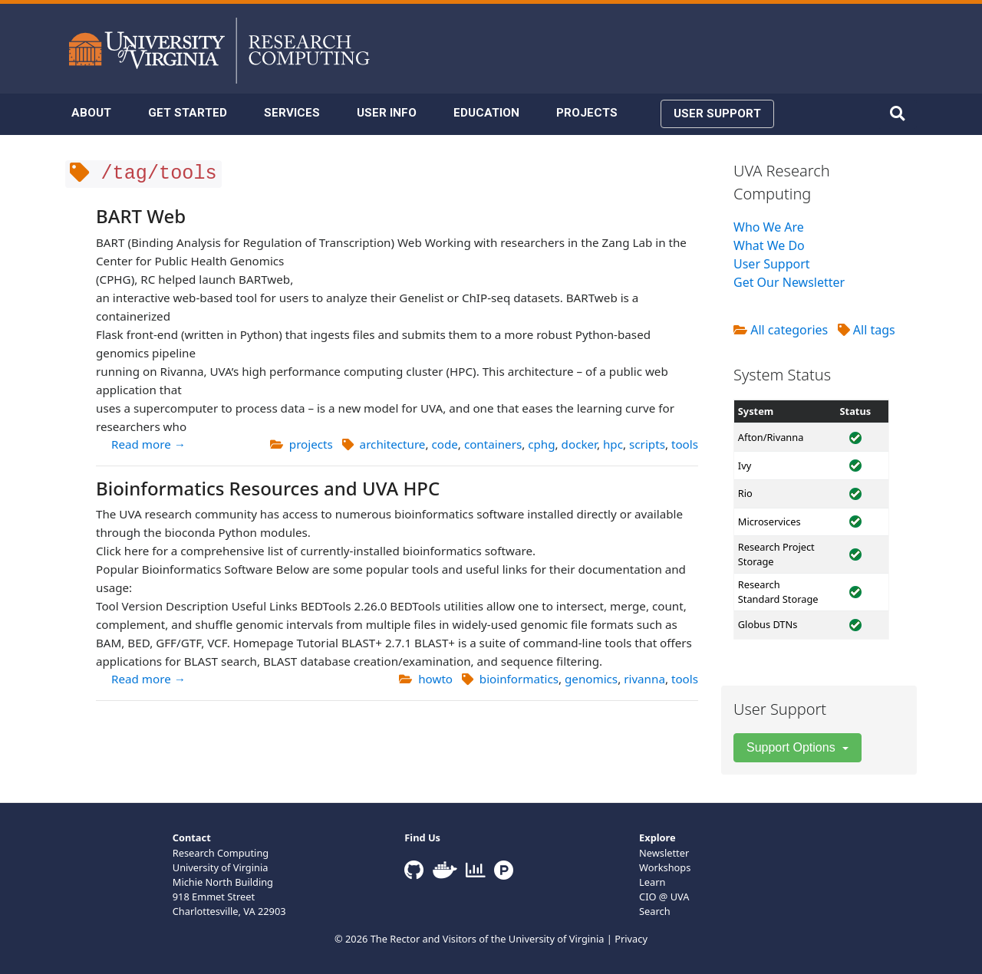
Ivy (744, 465)
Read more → (148, 444)
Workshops (664, 867)
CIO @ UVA (664, 896)
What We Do (769, 245)
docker (579, 444)
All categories (780, 329)
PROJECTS (587, 113)
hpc (613, 444)
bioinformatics (519, 678)
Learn (652, 882)
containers (493, 444)
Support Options (792, 747)
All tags (866, 329)
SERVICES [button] (292, 113)
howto (435, 678)
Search (655, 911)
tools (684, 444)
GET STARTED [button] (187, 113)
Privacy (631, 939)
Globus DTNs (768, 624)
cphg (541, 444)
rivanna (644, 678)
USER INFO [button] (387, 113)
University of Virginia (557, 939)
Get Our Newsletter (789, 282)
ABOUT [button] (91, 113)
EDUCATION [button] (486, 113)
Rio (745, 493)
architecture (393, 444)
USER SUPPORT (717, 113)
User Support (771, 263)
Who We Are (768, 227)
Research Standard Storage (778, 591)
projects (311, 444)
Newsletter (664, 853)
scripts (647, 444)
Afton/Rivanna (771, 437)
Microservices (769, 521)
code (444, 444)
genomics (591, 678)
